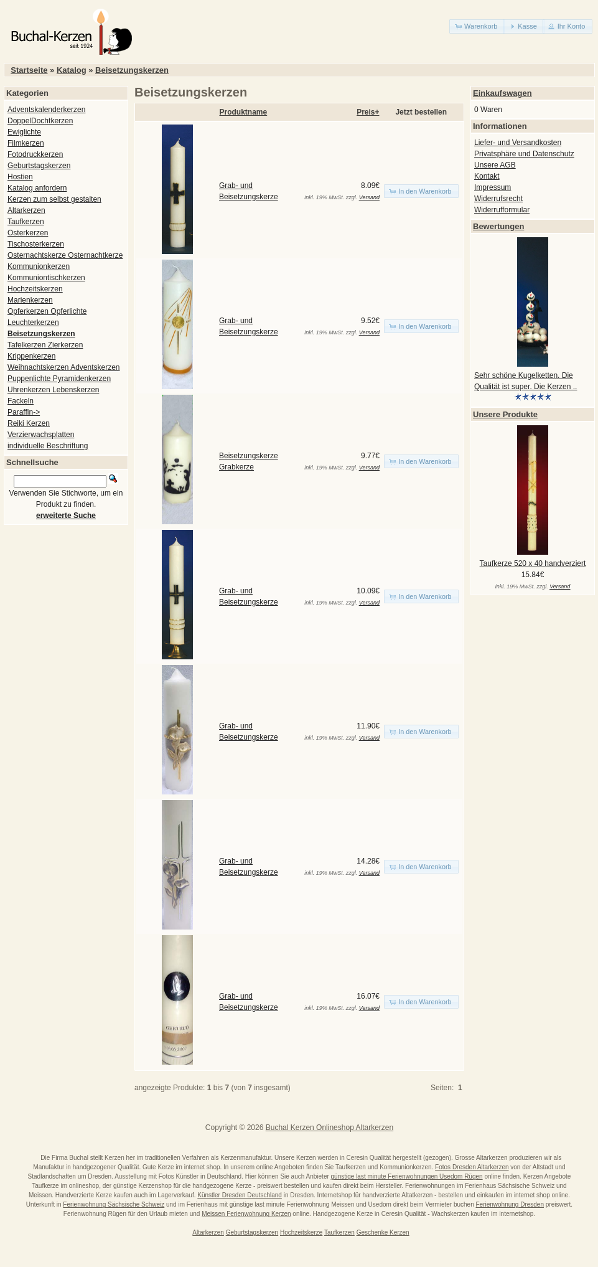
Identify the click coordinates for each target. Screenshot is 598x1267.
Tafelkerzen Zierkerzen (45, 345)
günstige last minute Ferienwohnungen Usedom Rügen (407, 1176)
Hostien (20, 176)
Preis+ (368, 112)
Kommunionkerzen (38, 266)
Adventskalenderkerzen (46, 109)
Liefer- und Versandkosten (517, 142)
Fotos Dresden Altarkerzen (471, 1167)
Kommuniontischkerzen (46, 277)
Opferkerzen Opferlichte (46, 311)
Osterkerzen (27, 232)
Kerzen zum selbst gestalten (54, 199)
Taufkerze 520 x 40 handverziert (533, 563)
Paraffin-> (23, 412)
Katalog (71, 70)
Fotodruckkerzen (35, 154)
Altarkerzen (26, 210)
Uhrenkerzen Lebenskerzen (53, 389)
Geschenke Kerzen (383, 1232)
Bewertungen (498, 226)
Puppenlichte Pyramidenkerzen (59, 378)
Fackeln (20, 401)
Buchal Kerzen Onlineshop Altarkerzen (329, 1127)
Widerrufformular (502, 209)
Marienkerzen (30, 300)
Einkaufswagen (502, 93)
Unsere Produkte (505, 414)
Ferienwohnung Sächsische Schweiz (113, 1204)
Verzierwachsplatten (40, 434)
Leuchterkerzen (33, 322)
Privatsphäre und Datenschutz (524, 153)
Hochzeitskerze (301, 1232)
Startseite (29, 70)
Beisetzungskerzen (132, 70)
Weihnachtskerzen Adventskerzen (63, 367)
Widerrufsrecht (498, 198)
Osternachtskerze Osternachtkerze (65, 255)
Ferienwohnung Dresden (509, 1204)
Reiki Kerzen (28, 423)
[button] (477, 26)
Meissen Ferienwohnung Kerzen (246, 1213)
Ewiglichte (24, 132)
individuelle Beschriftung (47, 445)
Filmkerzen (25, 143)
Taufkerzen (25, 221)
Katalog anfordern (37, 188)
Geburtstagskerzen (38, 165)
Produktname (244, 112)
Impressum (492, 187)
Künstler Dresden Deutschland (239, 1195)
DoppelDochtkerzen (40, 120)
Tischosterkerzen (35, 244)
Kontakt (487, 176)
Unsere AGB (495, 165)
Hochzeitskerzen (35, 289)
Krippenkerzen (31, 356)
